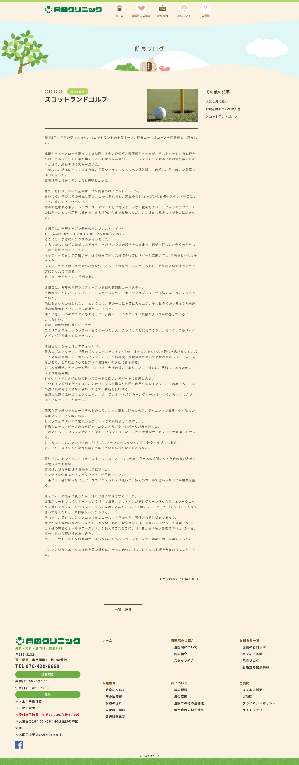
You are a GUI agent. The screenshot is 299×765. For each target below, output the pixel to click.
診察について (115, 689)
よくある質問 (253, 689)
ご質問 (248, 696)
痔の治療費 (113, 696)
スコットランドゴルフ (221, 116)
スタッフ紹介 (184, 660)
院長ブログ (78, 91)
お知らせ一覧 (250, 640)
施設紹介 (180, 653)
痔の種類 (180, 689)
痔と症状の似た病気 (189, 709)
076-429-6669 (42, 666)
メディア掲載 (253, 653)
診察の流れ (113, 703)
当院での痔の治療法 (189, 703)
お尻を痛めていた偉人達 (176, 579)
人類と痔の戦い (217, 101)
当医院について (186, 647)
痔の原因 (180, 696)
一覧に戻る (123, 609)
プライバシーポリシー (259, 703)
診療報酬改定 (115, 716)
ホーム (107, 640)
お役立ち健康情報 (256, 667)
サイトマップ (253, 709)
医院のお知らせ (254, 647)
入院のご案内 (115, 709)
